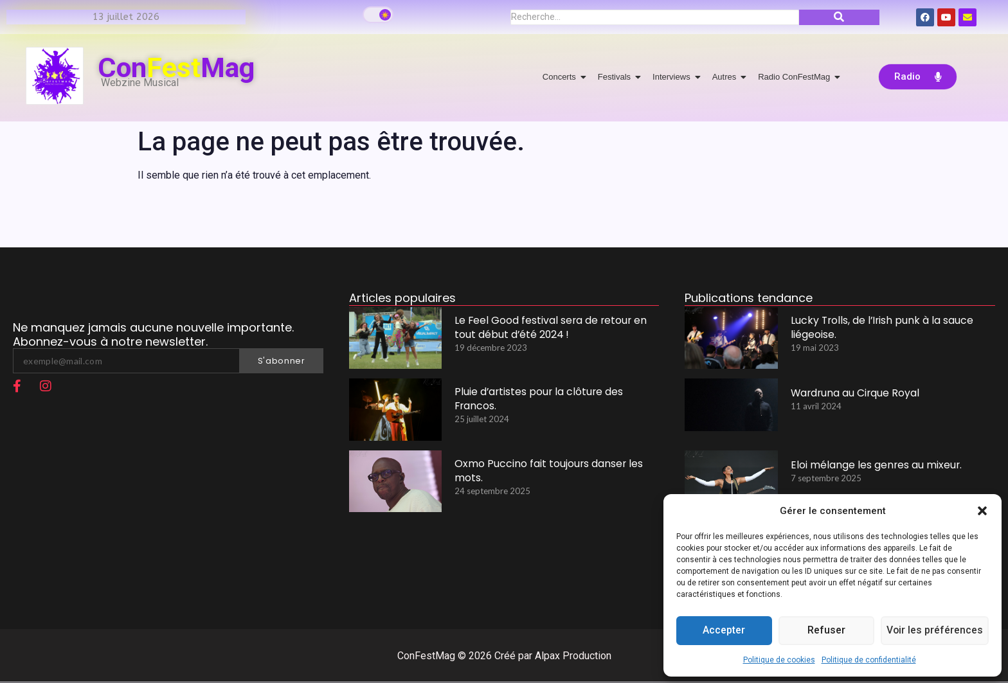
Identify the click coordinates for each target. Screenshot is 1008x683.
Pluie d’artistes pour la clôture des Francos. (536, 400)
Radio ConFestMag (796, 77)
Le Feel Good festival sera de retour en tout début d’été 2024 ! (547, 328)
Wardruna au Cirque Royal (853, 393)
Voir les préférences (934, 631)
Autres (726, 77)
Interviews (673, 77)
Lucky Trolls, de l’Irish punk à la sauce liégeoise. (876, 328)
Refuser (825, 631)
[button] (982, 510)
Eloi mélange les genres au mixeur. (872, 465)
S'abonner (281, 361)
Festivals (616, 77)
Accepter (724, 631)
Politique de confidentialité (869, 659)
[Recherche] (654, 17)
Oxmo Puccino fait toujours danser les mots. (545, 471)
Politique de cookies (779, 659)
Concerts (561, 77)
